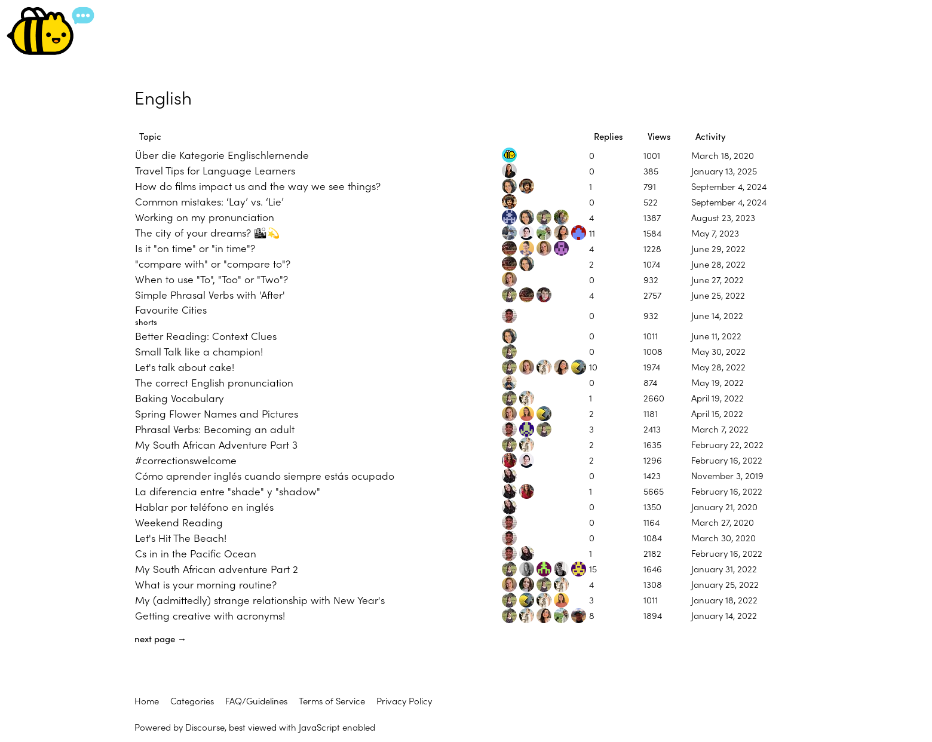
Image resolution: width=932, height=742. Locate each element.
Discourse (205, 726)
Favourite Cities (171, 309)
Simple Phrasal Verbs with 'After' (210, 294)
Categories (192, 700)
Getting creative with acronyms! (210, 615)
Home (146, 700)
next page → (160, 639)
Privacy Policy (404, 700)
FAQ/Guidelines (256, 700)
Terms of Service (332, 700)
